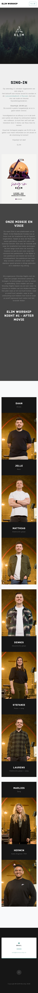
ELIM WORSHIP (10, 4)
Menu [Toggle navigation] (32, 4)
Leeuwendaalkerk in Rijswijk (16, 96)
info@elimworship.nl (19, 952)
